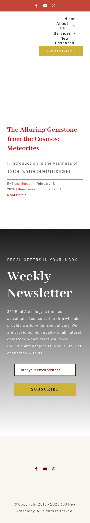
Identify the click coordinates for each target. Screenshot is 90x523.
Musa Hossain (22, 183)
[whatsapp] (54, 6)
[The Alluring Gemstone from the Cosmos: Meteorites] (45, 96)
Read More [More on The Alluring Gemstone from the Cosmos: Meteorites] (15, 195)
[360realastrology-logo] (22, 29)
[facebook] (36, 6)
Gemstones (27, 189)
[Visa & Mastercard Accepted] (45, 482)
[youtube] (45, 6)
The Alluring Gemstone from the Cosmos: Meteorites (42, 139)
